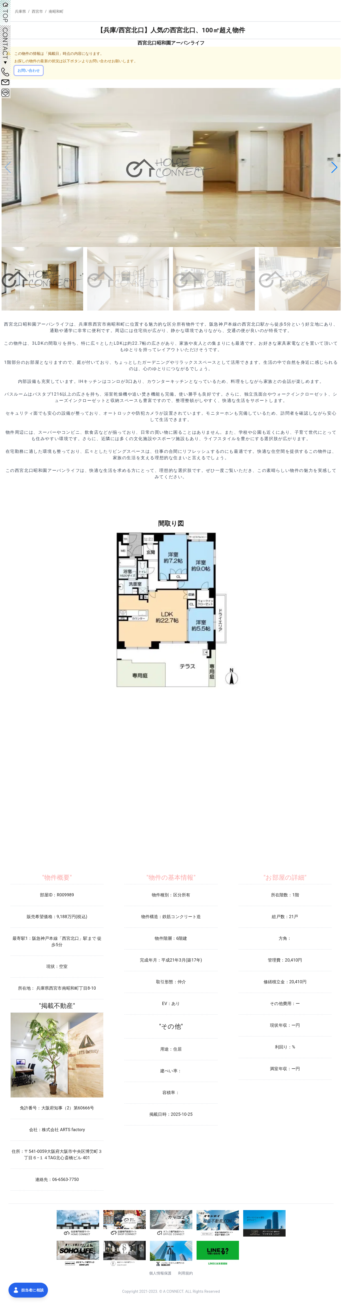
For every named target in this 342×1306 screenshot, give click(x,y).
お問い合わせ (28, 70)
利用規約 (185, 1273)
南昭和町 (56, 11)
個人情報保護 (160, 1273)
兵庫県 (20, 11)
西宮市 (37, 11)
